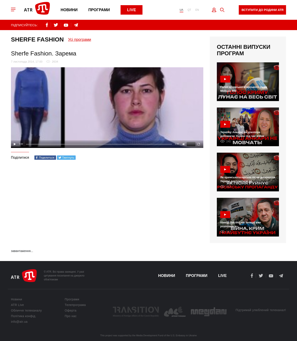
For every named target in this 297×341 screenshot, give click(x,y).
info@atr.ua (19, 321)
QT (189, 10)
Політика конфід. (23, 316)
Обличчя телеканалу (26, 310)
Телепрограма (75, 304)
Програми (99, 10)
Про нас (71, 316)
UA (181, 10)
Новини (69, 10)
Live (131, 10)
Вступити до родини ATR (263, 10)
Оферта (71, 310)
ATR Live (17, 304)
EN (197, 10)
